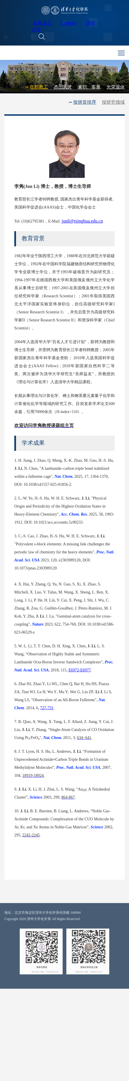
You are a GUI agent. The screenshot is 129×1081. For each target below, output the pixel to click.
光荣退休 (115, 88)
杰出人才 (63, 88)
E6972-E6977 (80, 691)
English (68, 24)
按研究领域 (113, 102)
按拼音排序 (84, 102)
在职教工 (39, 88)
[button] (41, 37)
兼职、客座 (89, 88)
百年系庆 (42, 24)
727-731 (46, 729)
